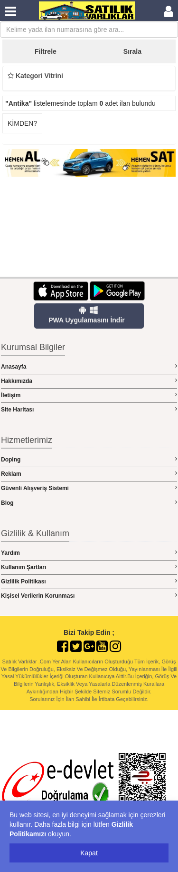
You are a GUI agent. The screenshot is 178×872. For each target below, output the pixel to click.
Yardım (89, 552)
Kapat (89, 853)
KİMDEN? (22, 123)
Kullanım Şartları (89, 567)
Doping (89, 459)
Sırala (132, 51)
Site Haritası (89, 409)
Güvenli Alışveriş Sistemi (89, 487)
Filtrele (45, 51)
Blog (89, 502)
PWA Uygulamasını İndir (86, 315)
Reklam (89, 473)
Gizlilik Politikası (89, 581)
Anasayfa (89, 366)
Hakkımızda (89, 380)
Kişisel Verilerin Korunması (89, 595)
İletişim (89, 395)
